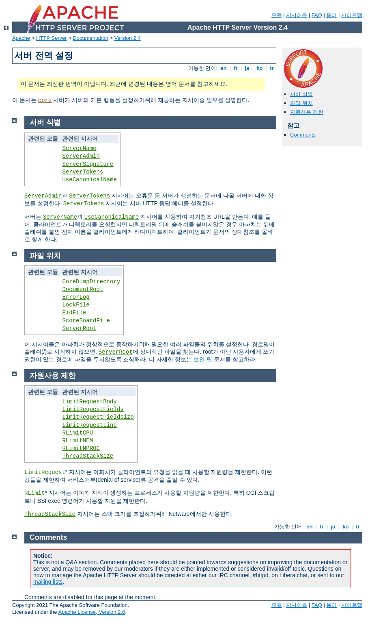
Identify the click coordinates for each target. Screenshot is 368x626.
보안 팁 (203, 359)
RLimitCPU (77, 433)
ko (259, 68)
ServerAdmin (80, 156)
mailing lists (47, 581)
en (223, 68)
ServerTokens (82, 172)
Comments (303, 135)
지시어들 (296, 15)
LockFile (75, 305)
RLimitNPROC (80, 448)
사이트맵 (351, 15)
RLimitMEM (77, 440)
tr (272, 68)
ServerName (79, 148)
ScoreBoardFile (86, 320)
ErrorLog (75, 297)
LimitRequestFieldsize (97, 417)
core (45, 100)
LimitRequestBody (89, 401)
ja (247, 68)
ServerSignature (87, 164)
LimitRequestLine (89, 425)
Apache (21, 38)
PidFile (74, 312)
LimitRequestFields (92, 409)
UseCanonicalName (89, 179)
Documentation (90, 38)
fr (235, 68)
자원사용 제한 (306, 112)
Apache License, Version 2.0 (91, 612)
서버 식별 (301, 94)
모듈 (276, 15)
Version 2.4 (127, 38)
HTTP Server (51, 38)
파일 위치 (301, 103)
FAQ (317, 15)
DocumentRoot (82, 289)
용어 (331, 15)
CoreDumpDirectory (91, 281)
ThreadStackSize (87, 456)
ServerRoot (79, 328)
